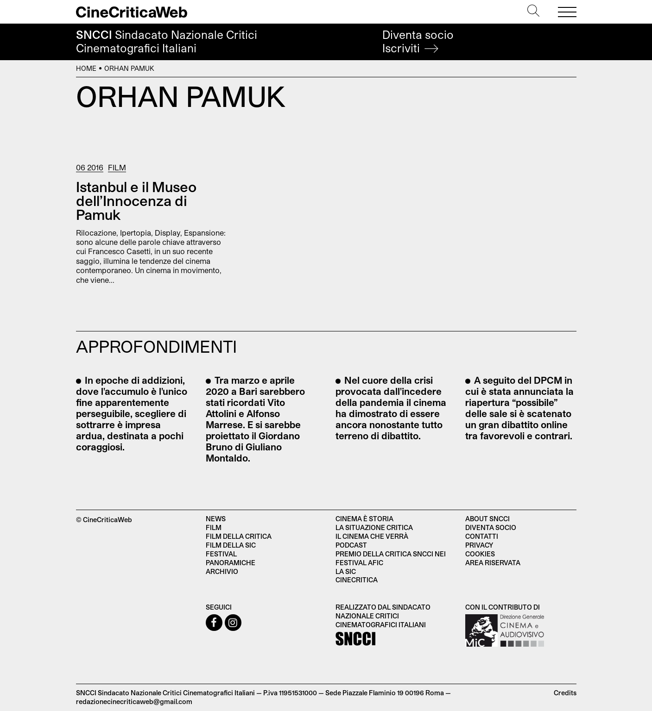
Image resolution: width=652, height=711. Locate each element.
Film (117, 167)
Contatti (481, 536)
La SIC (345, 571)
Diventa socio (418, 41)
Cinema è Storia (364, 519)
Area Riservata (492, 563)
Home (86, 68)
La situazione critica (374, 527)
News (216, 519)
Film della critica (239, 536)
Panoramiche (230, 563)
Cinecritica (356, 580)
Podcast (351, 545)
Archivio (222, 571)
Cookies (480, 554)
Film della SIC (231, 545)
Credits (565, 693)
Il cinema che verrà (371, 536)
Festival (221, 554)
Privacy (479, 545)
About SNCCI (487, 519)
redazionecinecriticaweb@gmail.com (134, 701)
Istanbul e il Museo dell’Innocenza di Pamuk (136, 200)
